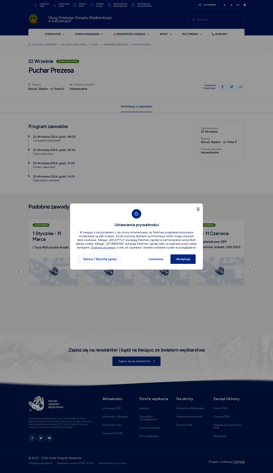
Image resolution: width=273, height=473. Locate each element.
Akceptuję (183, 259)
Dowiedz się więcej (103, 247)
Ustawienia (155, 259)
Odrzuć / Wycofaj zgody (99, 259)
